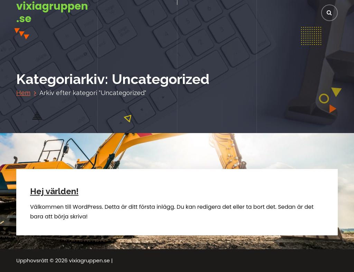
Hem (23, 92)
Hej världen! (54, 191)
